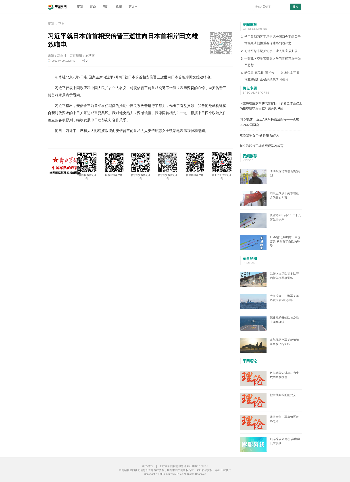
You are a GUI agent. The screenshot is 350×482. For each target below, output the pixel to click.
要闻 (80, 6)
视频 (119, 6)
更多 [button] (133, 6)
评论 (93, 6)
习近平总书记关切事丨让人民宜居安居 (271, 51)
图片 (106, 6)
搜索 (295, 6)
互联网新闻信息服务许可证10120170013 (184, 466)
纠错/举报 (147, 466)
